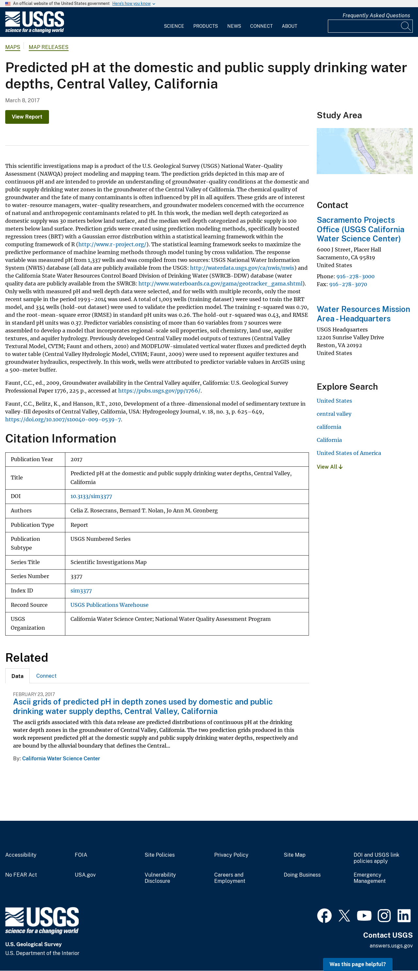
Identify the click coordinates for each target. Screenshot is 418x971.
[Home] (34, 31)
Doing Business (302, 875)
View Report (27, 117)
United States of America (349, 453)
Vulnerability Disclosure (160, 878)
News (234, 26)
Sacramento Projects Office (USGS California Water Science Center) (360, 229)
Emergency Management (370, 878)
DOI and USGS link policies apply (376, 858)
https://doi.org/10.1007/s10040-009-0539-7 (63, 419)
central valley (334, 414)
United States (334, 400)
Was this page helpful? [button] (358, 964)
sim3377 (81, 591)
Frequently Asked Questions (376, 15)
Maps (12, 47)
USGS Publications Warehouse (110, 605)
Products (205, 26)
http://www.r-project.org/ (112, 244)
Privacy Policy (231, 855)
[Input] (370, 26)
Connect (261, 26)
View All (330, 467)
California (329, 440)
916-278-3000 (355, 276)
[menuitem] (174, 22)
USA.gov (85, 875)
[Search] (406, 26)
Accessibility (21, 855)
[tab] (17, 675)
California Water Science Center (61, 758)
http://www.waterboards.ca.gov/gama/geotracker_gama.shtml (220, 283)
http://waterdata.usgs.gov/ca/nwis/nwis (242, 268)
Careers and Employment (229, 878)
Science (174, 26)
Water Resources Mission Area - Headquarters (363, 313)
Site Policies (160, 855)
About (289, 26)
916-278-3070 (348, 284)
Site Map (295, 855)
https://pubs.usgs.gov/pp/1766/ (159, 390)
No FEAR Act (21, 875)
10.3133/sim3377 (91, 496)
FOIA (81, 855)
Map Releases (49, 47)
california (329, 427)
